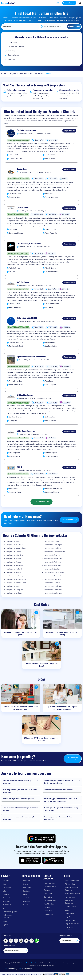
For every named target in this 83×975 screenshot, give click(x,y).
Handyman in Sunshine (52, 565)
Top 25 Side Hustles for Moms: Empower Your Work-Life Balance (62, 708)
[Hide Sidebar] (80, 2)
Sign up (5, 925)
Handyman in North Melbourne (17, 548)
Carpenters (48, 897)
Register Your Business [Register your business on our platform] (16, 951)
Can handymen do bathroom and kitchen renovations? (58, 818)
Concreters (48, 911)
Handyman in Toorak (13, 562)
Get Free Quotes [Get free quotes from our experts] (69, 941)
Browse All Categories (69, 902)
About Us (6, 881)
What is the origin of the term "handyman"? (18, 799)
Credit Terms (69, 913)
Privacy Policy (70, 884)
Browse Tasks (70, 920)
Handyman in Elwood (13, 552)
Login (56, 3)
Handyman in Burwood (14, 586)
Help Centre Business (72, 924)
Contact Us (7, 898)
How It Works (70, 897)
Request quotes (69, 131)
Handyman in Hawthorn (14, 565)
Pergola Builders (50, 887)
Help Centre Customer (69, 928)
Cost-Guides (7, 888)
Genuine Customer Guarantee (71, 889)
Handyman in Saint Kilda (14, 555)
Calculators (7, 905)
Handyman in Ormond (13, 572)
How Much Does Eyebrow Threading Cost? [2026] (20, 633)
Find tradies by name (10, 912)
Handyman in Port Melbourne (54, 552)
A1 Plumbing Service (25, 395)
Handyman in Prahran (13, 559)
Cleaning (47, 907)
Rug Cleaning (48, 904)
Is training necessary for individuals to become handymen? (20, 791)
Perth (25, 894)
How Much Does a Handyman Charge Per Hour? (41, 665)
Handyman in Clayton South (54, 572)
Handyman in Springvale (14, 590)
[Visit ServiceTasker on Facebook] (5, 941)
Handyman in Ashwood (52, 576)
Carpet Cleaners (50, 900)
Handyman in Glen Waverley (16, 579)
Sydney (25, 884)
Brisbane (26, 891)
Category (12, 74)
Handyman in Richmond (52, 562)
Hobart (25, 905)
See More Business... (41, 502)
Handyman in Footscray (14, 576)
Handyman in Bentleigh (14, 569)
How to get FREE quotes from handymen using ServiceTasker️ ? (61, 809)
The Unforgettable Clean (26, 130)
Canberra (26, 901)
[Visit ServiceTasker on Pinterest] (11, 941)
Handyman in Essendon (52, 579)
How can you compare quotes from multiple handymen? (19, 818)
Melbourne (39, 74)
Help (4, 908)
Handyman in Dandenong (53, 586)
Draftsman (48, 894)
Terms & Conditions (72, 881)
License (67, 910)
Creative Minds (23, 207)
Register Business (69, 3)
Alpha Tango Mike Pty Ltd (27, 318)
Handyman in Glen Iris (52, 555)
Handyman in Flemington (53, 545)
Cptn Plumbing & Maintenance (29, 243)
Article (5, 891)
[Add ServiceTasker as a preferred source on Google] (41, 838)
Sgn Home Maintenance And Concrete (31, 356)
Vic (31, 74)
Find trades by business (8, 916)
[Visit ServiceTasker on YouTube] (31, 941)
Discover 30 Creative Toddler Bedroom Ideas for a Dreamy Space (20, 708)
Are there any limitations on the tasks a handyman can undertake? (58, 782)
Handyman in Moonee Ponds (16, 583)
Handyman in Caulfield (52, 569)
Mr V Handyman (23, 282)
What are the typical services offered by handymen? (17, 782)
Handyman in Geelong (14, 593)
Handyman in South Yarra (53, 559)
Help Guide (69, 917)
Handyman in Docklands (14, 545)
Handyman (23, 74)
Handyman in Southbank (53, 548)
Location (26, 881)
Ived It (19, 467)
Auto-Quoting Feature (72, 894)
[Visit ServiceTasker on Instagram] (21, 941)
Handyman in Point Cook (53, 590)
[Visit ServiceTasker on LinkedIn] (26, 941)
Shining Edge (22, 169)
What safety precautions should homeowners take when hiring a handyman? (60, 800)
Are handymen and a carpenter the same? (59, 790)
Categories (6, 901)
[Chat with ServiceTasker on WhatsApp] (37, 941)
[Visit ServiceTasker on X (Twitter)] (16, 941)
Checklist (6, 894)
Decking (47, 890)
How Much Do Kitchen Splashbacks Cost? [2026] (62, 633)
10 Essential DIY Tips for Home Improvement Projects (41, 739)
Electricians (48, 914)
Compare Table (70, 907)
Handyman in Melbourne (53, 593)
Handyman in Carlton (51, 541)
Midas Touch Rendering (26, 431)
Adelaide (26, 898)
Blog (4, 884)
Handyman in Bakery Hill (14, 541)
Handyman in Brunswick (52, 583)
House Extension (50, 883)
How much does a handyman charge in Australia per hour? (20, 809)
